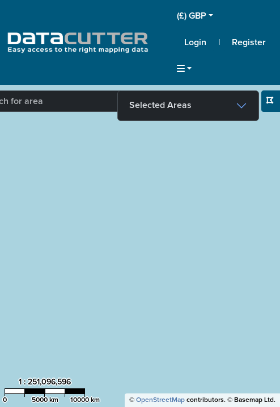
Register (249, 42)
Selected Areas (160, 105)
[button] (225, 16)
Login (195, 42)
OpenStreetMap (160, 400)
